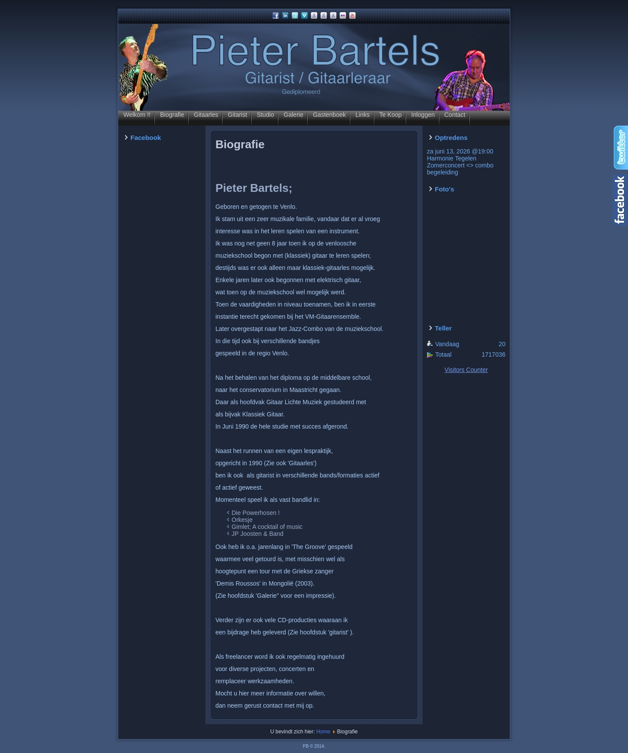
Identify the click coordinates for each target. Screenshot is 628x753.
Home (323, 732)
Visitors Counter (466, 369)
